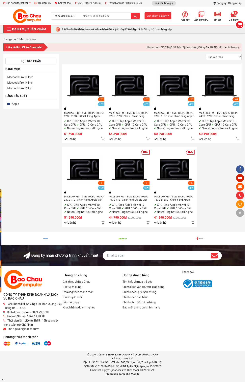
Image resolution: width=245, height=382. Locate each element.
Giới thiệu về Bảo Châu (76, 281)
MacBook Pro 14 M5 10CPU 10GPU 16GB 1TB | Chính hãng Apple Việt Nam (129, 198)
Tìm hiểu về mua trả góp (137, 281)
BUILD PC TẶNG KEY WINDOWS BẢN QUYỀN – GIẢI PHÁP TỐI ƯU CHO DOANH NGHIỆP (114, 29)
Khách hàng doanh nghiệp (79, 307)
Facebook (188, 272)
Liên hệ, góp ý (71, 302)
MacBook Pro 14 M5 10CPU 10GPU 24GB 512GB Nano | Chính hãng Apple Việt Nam (218, 114)
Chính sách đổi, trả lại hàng (139, 302)
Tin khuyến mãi (72, 297)
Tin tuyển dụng (72, 286)
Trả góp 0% (43, 2)
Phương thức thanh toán (78, 292)
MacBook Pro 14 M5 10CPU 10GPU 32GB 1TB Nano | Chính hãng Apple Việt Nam (174, 114)
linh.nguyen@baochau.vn (23, 328)
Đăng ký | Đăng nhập (229, 3)
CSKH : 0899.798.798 (88, 2)
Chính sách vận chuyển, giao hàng (143, 286)
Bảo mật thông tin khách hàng (141, 307)
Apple (15, 103)
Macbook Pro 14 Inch (20, 82)
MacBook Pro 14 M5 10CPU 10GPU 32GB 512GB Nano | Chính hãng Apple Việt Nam (129, 114)
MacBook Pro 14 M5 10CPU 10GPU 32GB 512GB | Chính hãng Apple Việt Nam (84, 114)
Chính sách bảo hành (135, 297)
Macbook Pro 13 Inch (20, 77)
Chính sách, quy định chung (139, 292)
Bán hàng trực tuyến (17, 2)
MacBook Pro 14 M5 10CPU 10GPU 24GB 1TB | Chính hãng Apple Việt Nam (84, 198)
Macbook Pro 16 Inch (20, 88)
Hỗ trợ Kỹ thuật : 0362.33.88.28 (123, 2)
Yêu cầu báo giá (164, 3)
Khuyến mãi (63, 2)
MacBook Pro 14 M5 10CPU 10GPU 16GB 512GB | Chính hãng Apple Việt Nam (174, 198)
